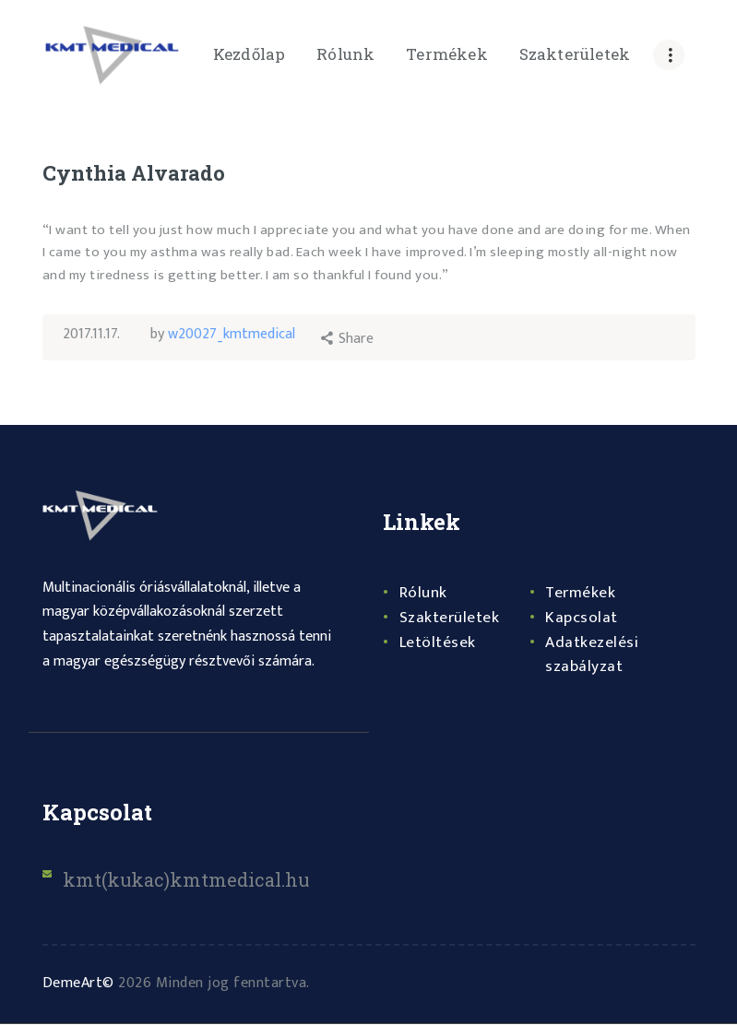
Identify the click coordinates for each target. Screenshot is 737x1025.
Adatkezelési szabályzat (592, 656)
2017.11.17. (91, 334)
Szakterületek (450, 618)
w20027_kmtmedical (232, 334)
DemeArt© (78, 984)
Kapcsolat (581, 618)
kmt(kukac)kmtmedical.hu (188, 880)
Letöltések (438, 643)
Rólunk (423, 593)
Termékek (581, 593)
